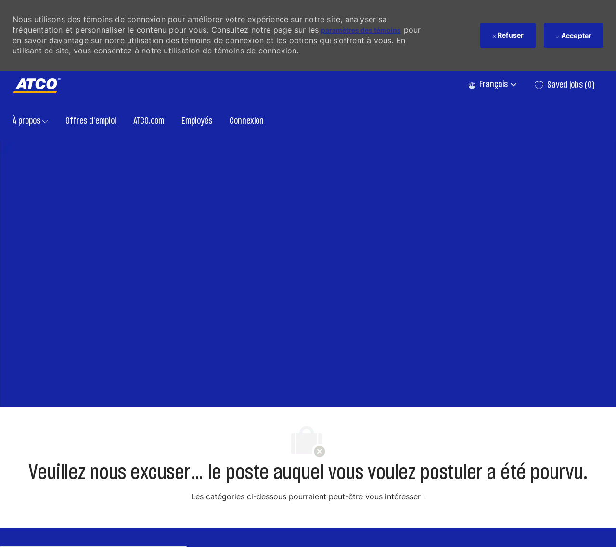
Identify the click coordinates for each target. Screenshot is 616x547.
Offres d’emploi (90, 121)
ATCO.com (148, 121)
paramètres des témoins (361, 30)
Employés (196, 121)
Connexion (247, 121)
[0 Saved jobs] (565, 85)
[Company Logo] (37, 85)
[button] (492, 85)
